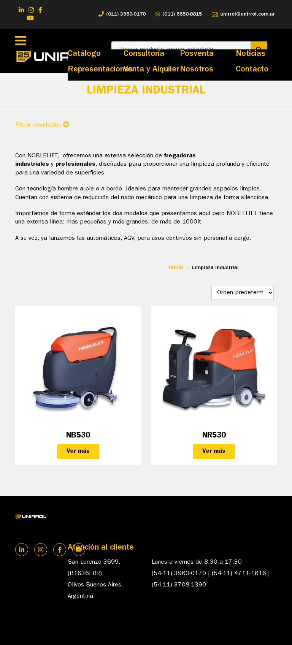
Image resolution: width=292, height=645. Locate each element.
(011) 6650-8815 (179, 14)
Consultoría (144, 54)
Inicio (175, 268)
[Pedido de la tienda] (242, 293)
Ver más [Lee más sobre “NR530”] (213, 451)
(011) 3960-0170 (122, 14)
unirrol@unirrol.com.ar (243, 14)
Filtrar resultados (42, 124)
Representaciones (100, 70)
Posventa (197, 54)
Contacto (252, 70)
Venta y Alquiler (151, 70)
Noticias (250, 54)
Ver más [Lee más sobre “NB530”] (78, 451)
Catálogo (84, 54)
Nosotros (196, 70)
